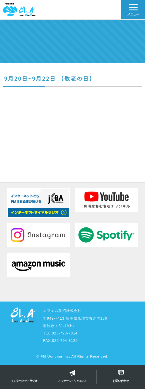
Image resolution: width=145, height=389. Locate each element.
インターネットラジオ (24, 380)
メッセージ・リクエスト (72, 380)
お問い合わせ (121, 380)
